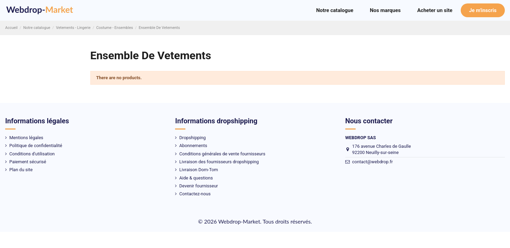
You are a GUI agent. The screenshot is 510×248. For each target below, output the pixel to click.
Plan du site (21, 169)
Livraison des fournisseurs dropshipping (219, 161)
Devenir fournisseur (198, 185)
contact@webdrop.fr (372, 161)
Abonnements (193, 145)
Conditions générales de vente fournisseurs (222, 153)
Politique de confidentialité (35, 145)
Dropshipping (192, 137)
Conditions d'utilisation (32, 153)
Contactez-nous (195, 193)
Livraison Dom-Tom (198, 169)
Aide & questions (196, 177)
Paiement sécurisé (27, 161)
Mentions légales (26, 137)
